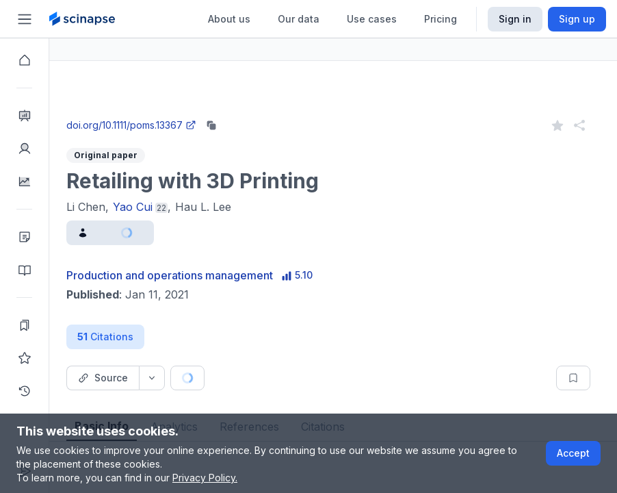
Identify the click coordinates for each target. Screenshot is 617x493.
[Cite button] (288, 378)
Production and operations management (219, 275)
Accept (573, 453)
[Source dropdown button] (201, 378)
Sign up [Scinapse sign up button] (577, 19)
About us (229, 19)
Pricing (440, 19)
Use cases (372, 19)
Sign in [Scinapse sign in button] (515, 19)
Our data (298, 19)
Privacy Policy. (204, 477)
